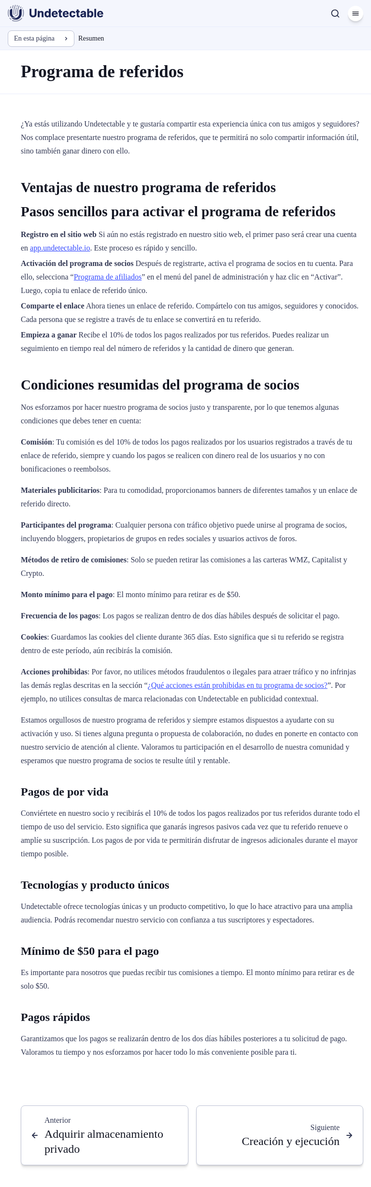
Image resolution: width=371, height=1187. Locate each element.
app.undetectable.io (60, 248)
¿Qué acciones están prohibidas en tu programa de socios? (238, 685)
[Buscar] (335, 13)
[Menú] (355, 13)
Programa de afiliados (108, 277)
